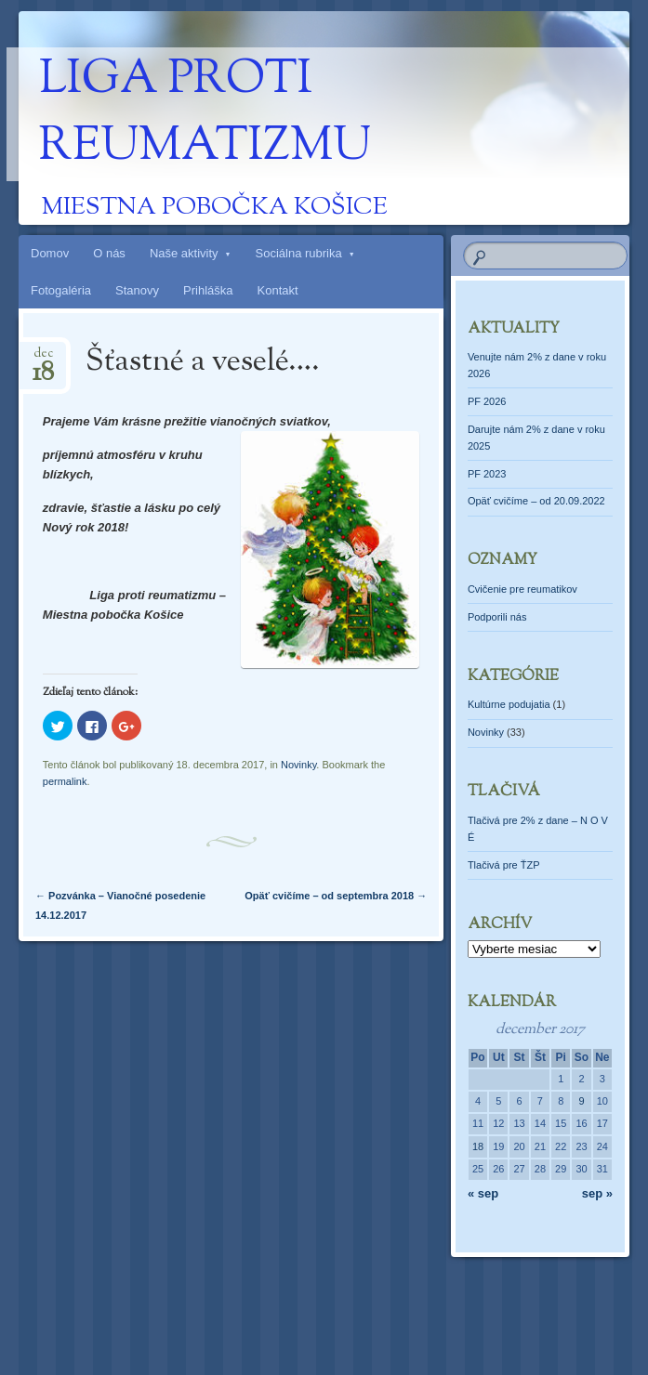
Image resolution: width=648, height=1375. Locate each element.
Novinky (298, 764)
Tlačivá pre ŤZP (504, 865)
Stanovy (137, 290)
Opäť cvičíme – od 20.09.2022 (536, 500)
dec (43, 359)
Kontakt (278, 290)
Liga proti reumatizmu (205, 114)
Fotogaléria (61, 290)
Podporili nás (497, 616)
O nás (109, 253)
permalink (65, 781)
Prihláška (207, 290)
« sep (483, 1193)
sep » (597, 1193)
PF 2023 (487, 473)
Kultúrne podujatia (509, 704)
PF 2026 (487, 401)
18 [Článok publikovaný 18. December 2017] (477, 1146)
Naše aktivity (184, 253)
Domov (50, 253)
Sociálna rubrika (299, 253)
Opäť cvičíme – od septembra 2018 (336, 895)
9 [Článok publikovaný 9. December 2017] (581, 1101)
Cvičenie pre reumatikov (522, 589)
